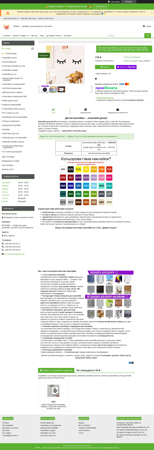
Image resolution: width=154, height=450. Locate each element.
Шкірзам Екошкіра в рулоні (13, 142)
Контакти (67, 35)
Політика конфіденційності (110, 448)
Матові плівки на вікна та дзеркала (13, 79)
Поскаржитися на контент (91, 448)
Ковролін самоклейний (12, 105)
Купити (106, 67)
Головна (6, 35)
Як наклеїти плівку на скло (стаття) (130, 432)
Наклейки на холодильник (50, 425)
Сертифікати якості (10, 435)
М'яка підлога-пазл (10, 101)
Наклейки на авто (10, 58)
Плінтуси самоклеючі (11, 121)
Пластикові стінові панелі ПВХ (15, 96)
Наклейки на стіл (9, 74)
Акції (42, 35)
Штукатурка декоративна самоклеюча (13, 147)
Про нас (34, 35)
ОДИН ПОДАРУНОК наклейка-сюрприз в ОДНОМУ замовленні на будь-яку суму (53, 406)
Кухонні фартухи (9, 62)
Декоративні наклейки (49, 428)
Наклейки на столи (47, 433)
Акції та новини (8, 157)
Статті (81, 433)
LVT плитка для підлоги (12, 152)
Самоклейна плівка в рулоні (14, 109)
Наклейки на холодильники (14, 84)
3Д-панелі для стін (48, 435)
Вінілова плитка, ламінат (12, 92)
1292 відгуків (115, 2)
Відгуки (81, 423)
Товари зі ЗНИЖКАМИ (87, 428)
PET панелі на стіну (11, 113)
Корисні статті (8, 169)
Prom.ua (88, 445)
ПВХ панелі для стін (11, 133)
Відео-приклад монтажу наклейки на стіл (133, 427)
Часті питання (7, 165)
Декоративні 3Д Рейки (12, 125)
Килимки (6, 129)
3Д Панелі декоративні (12, 88)
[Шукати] (147, 35)
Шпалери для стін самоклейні (15, 138)
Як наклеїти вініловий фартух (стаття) (132, 430)
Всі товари (6, 48)
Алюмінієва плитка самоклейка (15, 117)
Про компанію (7, 425)
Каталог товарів (19, 35)
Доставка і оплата (53, 35)
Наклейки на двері (10, 70)
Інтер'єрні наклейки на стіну (14, 66)
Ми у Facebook (84, 425)
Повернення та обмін (10, 161)
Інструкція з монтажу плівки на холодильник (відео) (129, 424)
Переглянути (101, 6)
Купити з (128, 67)
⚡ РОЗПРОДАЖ (10, 54)
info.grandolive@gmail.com (14, 254)
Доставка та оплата (10, 428)
